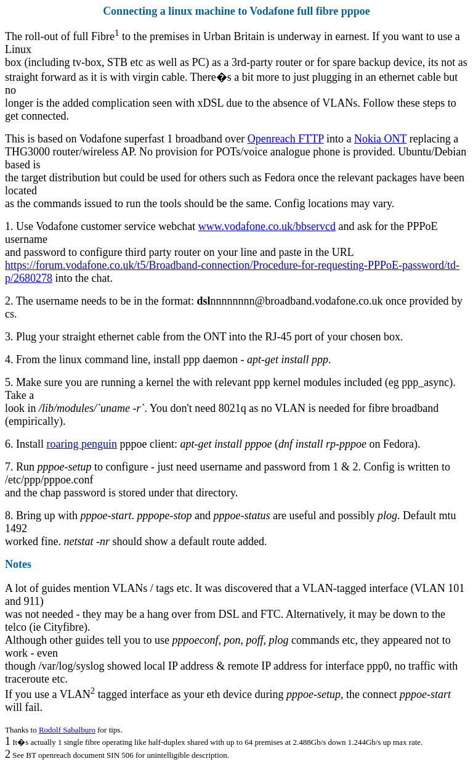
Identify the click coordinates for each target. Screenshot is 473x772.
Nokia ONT (380, 139)
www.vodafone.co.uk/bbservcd (267, 226)
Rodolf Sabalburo (67, 729)
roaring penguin (82, 444)
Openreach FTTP (286, 139)
